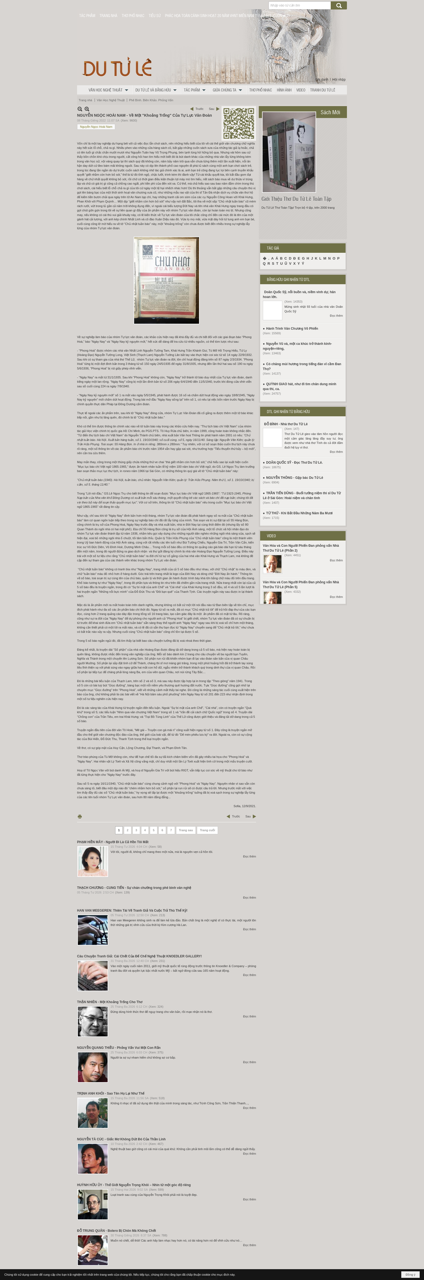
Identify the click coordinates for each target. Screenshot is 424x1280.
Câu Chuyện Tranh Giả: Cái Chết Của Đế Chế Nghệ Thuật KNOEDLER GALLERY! (139, 956)
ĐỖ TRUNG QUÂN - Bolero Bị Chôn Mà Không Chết (116, 1231)
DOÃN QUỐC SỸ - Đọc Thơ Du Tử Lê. (294, 462)
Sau (211, 108)
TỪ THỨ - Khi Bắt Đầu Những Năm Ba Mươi (299, 513)
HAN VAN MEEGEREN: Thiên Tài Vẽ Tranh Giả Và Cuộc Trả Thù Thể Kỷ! (132, 910)
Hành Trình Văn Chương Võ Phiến (292, 328)
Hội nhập (339, 79)
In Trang (79, 816)
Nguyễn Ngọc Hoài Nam (96, 126)
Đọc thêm (249, 856)
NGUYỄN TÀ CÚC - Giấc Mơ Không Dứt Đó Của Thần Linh (121, 1139)
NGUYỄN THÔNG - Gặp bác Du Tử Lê (294, 478)
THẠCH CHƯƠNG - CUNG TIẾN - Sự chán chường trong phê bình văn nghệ (134, 888)
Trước (199, 108)
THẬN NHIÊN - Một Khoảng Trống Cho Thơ (109, 1002)
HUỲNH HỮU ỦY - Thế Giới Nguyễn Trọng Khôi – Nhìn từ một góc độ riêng (134, 1185)
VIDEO (271, 535)
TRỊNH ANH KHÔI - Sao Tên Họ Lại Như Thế (110, 1093)
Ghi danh (322, 79)
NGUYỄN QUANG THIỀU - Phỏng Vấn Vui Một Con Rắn (119, 1048)
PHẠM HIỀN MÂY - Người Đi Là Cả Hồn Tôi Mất (112, 842)
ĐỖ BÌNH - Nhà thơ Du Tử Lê (286, 424)
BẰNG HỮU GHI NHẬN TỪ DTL (288, 279)
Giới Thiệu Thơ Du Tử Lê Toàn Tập (296, 198)
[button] (110, 89)
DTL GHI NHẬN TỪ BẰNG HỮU (288, 411)
